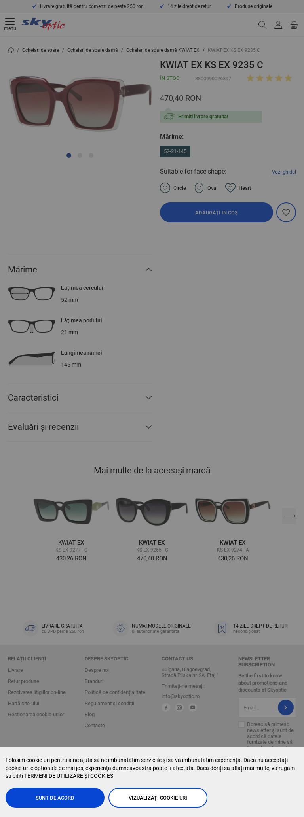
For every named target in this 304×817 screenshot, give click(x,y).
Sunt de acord (55, 798)
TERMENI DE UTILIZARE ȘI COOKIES (68, 776)
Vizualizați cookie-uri (158, 798)
